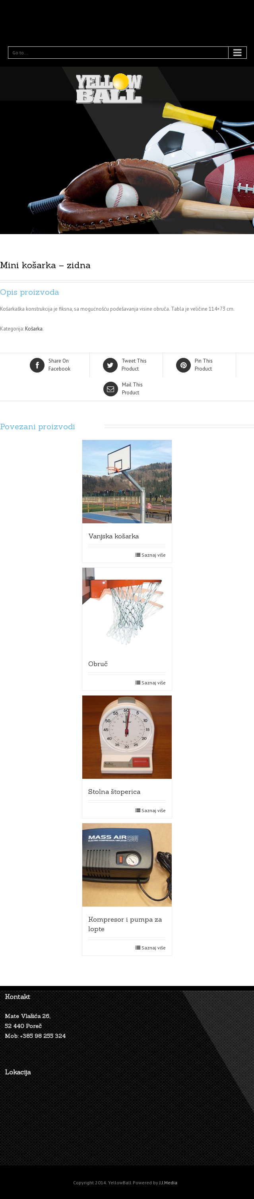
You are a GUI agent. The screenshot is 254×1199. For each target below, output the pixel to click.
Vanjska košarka (113, 536)
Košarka (34, 328)
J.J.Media (168, 1183)
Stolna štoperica (114, 791)
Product (127, 364)
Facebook (54, 364)
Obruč (98, 664)
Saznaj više (154, 555)
